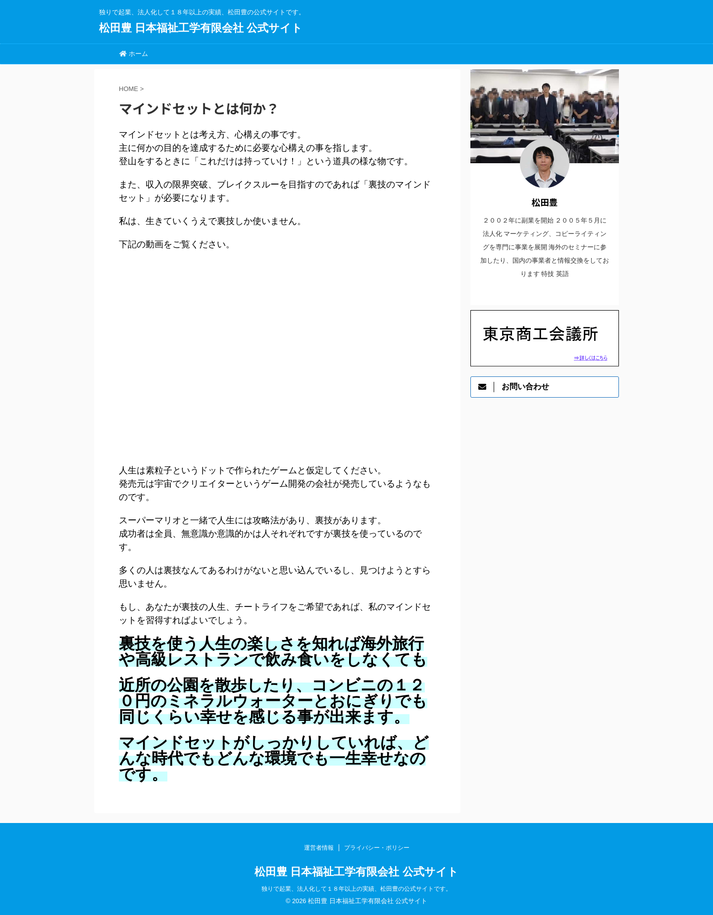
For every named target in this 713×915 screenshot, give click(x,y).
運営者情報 (319, 847)
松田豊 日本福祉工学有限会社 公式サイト (201, 28)
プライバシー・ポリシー (376, 847)
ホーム (133, 53)
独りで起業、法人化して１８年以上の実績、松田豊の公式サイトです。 (356, 888)
